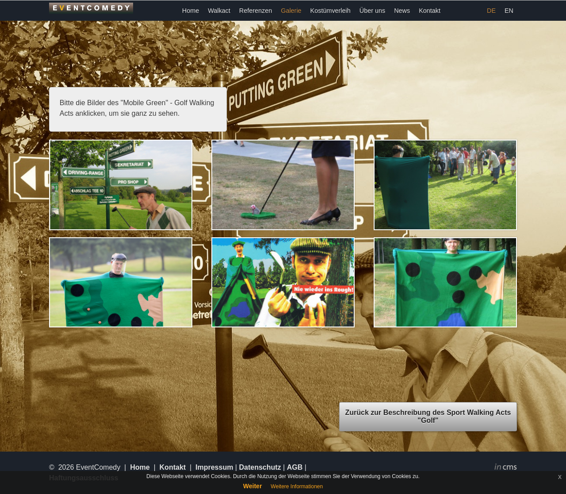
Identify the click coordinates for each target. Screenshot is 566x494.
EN (509, 10)
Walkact (219, 10)
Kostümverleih (330, 10)
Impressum (214, 467)
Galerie (291, 10)
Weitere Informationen (297, 486)
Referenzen (255, 10)
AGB (295, 467)
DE (491, 10)
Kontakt (429, 10)
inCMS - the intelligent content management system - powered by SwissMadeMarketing (505, 468)
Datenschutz (260, 467)
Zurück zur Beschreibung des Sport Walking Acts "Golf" (428, 416)
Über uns (372, 10)
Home (190, 10)
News (402, 10)
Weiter (252, 486)
